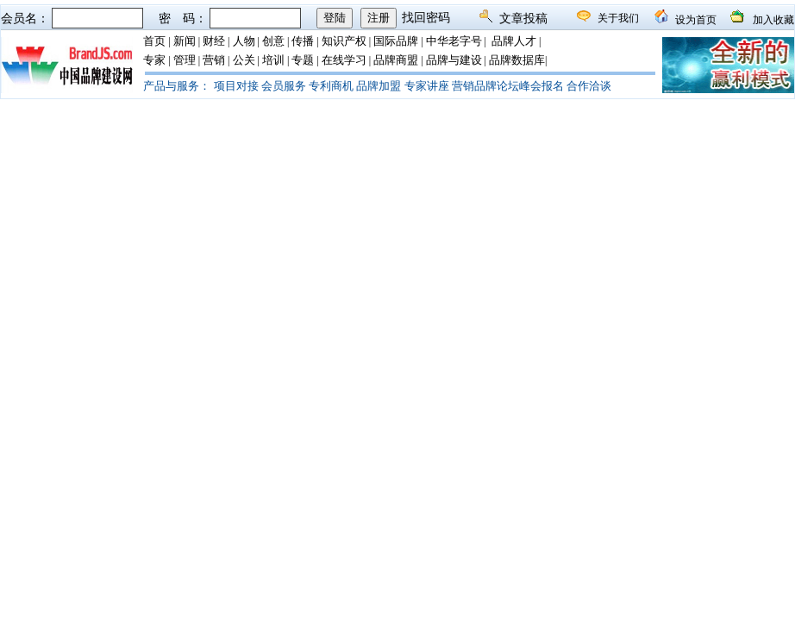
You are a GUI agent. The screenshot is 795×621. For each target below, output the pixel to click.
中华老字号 (454, 40)
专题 (302, 59)
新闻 (184, 40)
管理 (184, 59)
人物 (244, 40)
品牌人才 (513, 40)
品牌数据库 (517, 59)
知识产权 (344, 40)
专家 (154, 59)
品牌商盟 (395, 59)
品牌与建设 (454, 59)
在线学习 (344, 59)
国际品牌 (395, 40)
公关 (244, 59)
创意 (273, 40)
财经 (214, 40)
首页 (154, 40)
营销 (214, 59)
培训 (273, 59)
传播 (302, 40)
